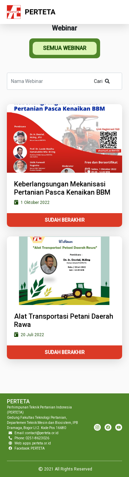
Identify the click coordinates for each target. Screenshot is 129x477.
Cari (102, 81)
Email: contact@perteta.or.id (36, 433)
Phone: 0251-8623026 (31, 438)
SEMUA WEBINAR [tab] (64, 48)
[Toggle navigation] (115, 12)
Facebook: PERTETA (29, 448)
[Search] (64, 81)
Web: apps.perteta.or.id (32, 443)
